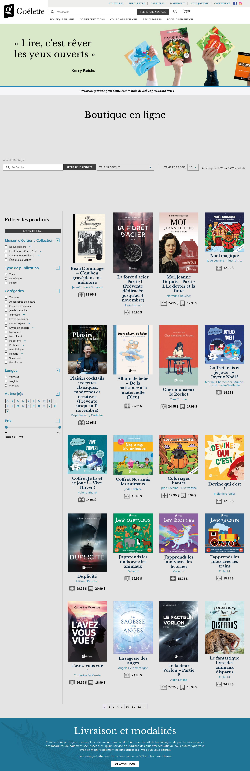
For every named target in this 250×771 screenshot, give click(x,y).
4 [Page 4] (118, 706)
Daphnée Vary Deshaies (87, 415)
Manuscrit (177, 3)
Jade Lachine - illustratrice (225, 260)
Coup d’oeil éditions (123, 19)
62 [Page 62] (139, 706)
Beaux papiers (152, 19)
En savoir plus (125, 763)
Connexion (222, 3)
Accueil (7, 160)
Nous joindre (200, 3)
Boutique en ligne (62, 19)
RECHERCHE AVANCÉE (153, 12)
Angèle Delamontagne (133, 668)
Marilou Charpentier (218, 382)
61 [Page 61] (133, 706)
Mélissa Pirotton (87, 581)
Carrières (158, 3)
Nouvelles (116, 3)
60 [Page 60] (127, 706)
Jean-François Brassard (87, 287)
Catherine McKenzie (87, 675)
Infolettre (137, 3)
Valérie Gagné (87, 492)
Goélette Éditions (92, 19)
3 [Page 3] (113, 706)
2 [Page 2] (109, 706)
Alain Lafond (133, 305)
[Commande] (125, 167)
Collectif (133, 571)
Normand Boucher (179, 295)
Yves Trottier (178, 399)
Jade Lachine (133, 489)
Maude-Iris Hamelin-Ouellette (227, 383)
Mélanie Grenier (224, 493)
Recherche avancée (79, 167)
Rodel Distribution (180, 19)
